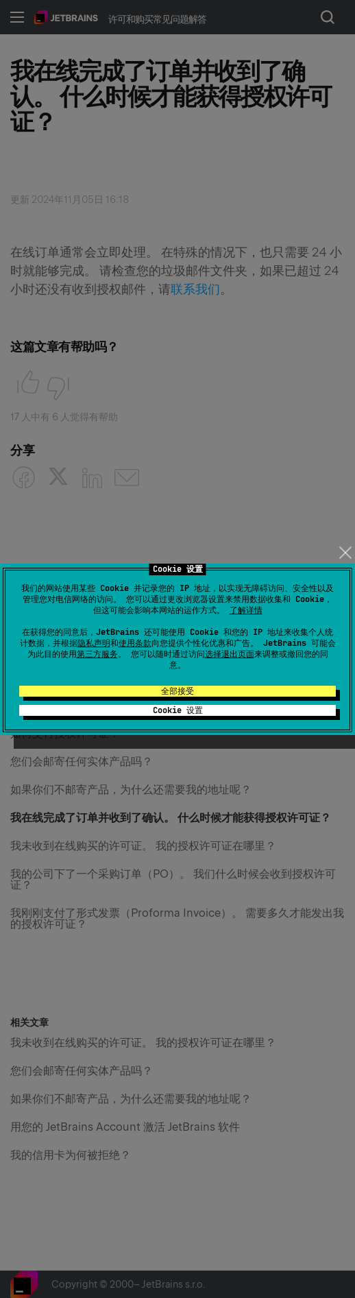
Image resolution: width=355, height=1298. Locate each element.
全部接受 (177, 691)
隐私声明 (93, 643)
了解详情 (246, 610)
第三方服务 (97, 654)
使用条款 (135, 643)
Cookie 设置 (178, 710)
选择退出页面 (229, 654)
